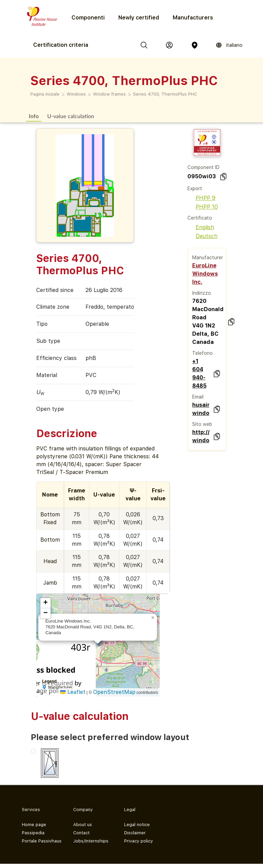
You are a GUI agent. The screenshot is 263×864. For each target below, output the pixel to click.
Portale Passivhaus (42, 841)
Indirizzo (201, 293)
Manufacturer (207, 257)
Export (194, 188)
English (200, 227)
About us (82, 824)
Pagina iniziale (45, 94)
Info (34, 116)
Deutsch (202, 236)
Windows (76, 94)
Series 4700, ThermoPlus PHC (165, 94)
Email (197, 397)
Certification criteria (60, 45)
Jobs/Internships (90, 841)
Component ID (203, 167)
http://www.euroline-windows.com (200, 436)
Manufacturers (193, 17)
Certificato (199, 218)
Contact (81, 832)
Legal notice (137, 824)
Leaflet (73, 692)
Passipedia (33, 832)
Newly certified (138, 17)
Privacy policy (138, 841)
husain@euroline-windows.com (200, 409)
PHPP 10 (202, 207)
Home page (34, 824)
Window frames (109, 94)
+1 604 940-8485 (199, 373)
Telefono (202, 353)
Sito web (202, 424)
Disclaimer (135, 832)
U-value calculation (70, 116)
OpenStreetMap (114, 692)
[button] (153, 618)
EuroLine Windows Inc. (205, 273)
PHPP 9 (201, 198)
